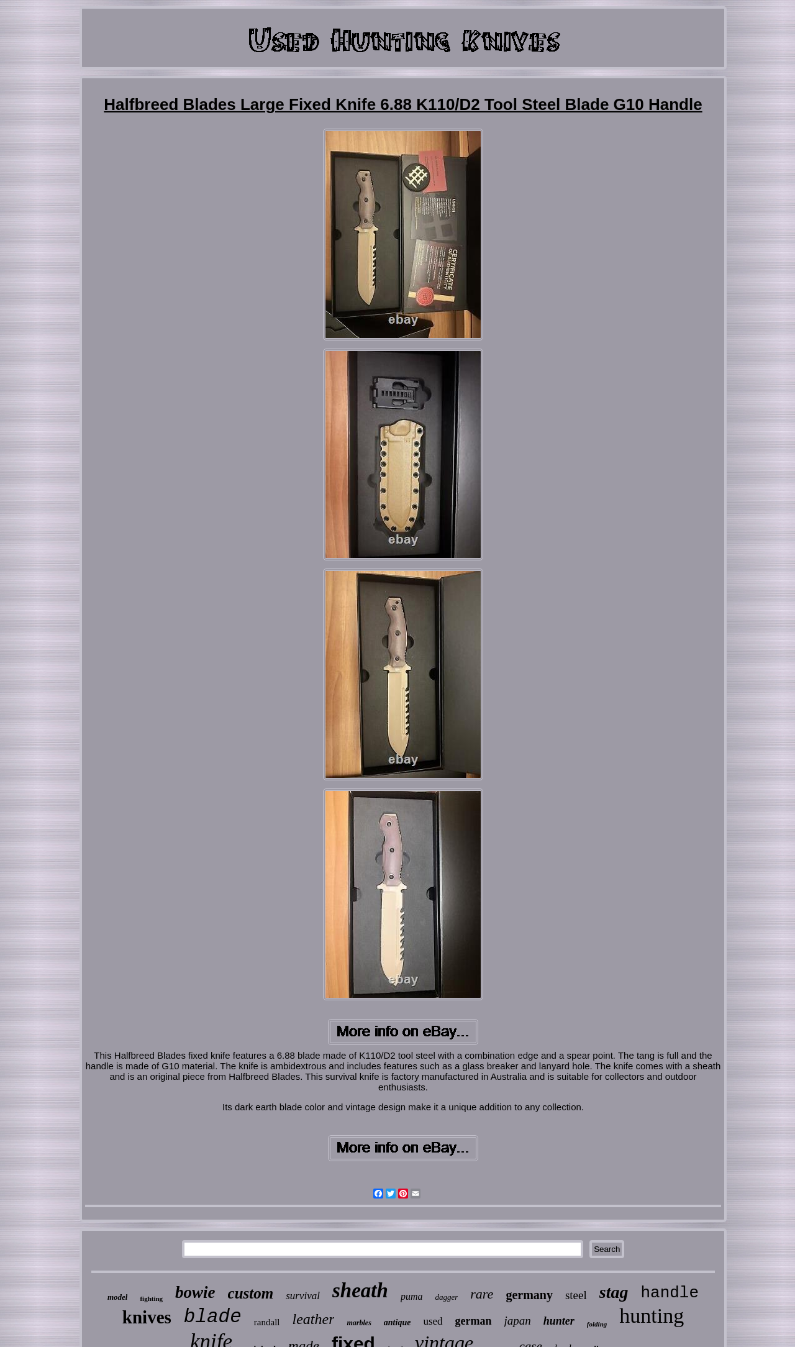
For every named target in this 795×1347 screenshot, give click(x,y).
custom (251, 1293)
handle (669, 1293)
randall (267, 1322)
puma (412, 1296)
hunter (559, 1321)
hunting (651, 1315)
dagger (446, 1297)
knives (146, 1317)
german (473, 1321)
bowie (195, 1292)
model (117, 1297)
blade (213, 1317)
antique (397, 1322)
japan (517, 1320)
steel (576, 1295)
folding (597, 1324)
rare (481, 1294)
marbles (359, 1322)
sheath (360, 1290)
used (432, 1321)
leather (313, 1319)
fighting (151, 1298)
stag (614, 1292)
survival (303, 1296)
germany (529, 1295)
